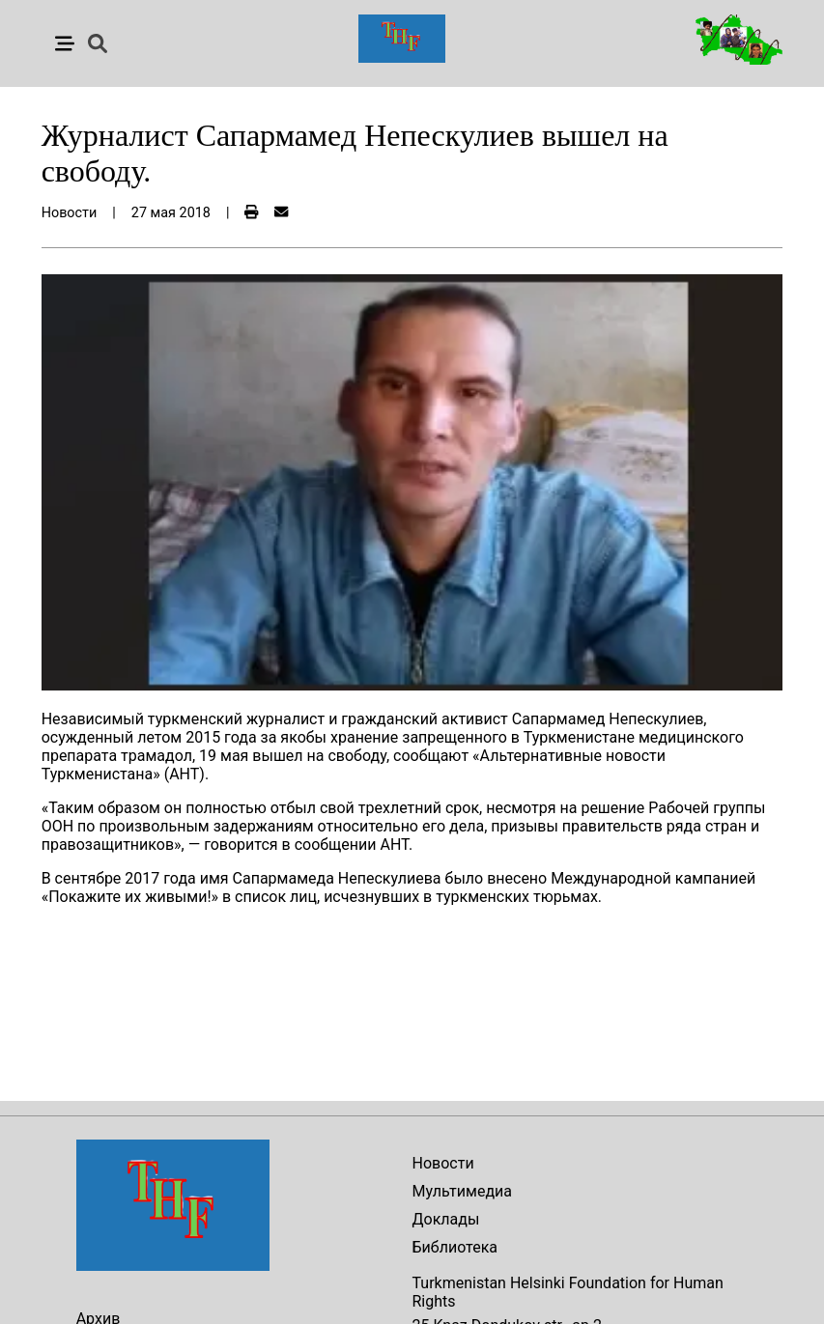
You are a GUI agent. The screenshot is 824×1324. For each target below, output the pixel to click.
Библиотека (455, 1247)
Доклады (446, 1219)
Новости (443, 1163)
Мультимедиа (462, 1191)
